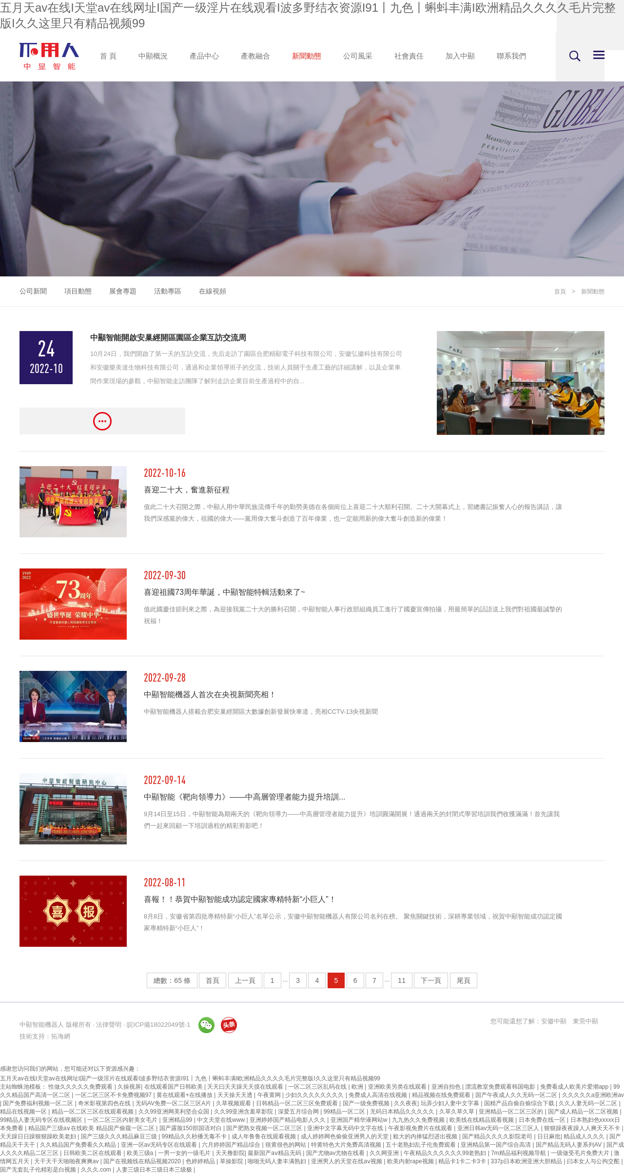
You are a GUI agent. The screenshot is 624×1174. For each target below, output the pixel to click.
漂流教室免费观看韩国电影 (501, 1086)
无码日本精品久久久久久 (403, 1111)
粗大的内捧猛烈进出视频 (426, 1136)
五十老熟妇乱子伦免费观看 (421, 1144)
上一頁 (245, 980)
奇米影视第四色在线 (105, 1103)
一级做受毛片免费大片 (581, 1153)
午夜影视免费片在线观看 (421, 1128)
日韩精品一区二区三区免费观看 (297, 1103)
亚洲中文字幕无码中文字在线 (346, 1128)
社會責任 (409, 56)
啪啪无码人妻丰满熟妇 (278, 1161)
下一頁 (431, 980)
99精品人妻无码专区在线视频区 (42, 1119)
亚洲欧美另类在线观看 (398, 1086)
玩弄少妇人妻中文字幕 (451, 1103)
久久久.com (97, 1169)
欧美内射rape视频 (411, 1161)
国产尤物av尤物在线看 (336, 1153)
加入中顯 (460, 56)
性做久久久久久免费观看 (81, 1086)
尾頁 (463, 980)
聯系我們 (511, 56)
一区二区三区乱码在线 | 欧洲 (326, 1086)
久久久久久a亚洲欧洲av (593, 1095)
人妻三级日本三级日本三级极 (155, 1169)
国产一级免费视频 (367, 1103)
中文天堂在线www (221, 1119)
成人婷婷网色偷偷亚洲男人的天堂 (345, 1136)
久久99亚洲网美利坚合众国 (174, 1111)
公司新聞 (33, 291)
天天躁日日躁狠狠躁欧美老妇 (39, 1136)
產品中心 (204, 56)
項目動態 (78, 291)
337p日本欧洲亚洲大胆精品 (527, 1161)
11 (402, 980)
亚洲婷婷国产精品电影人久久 (288, 1119)
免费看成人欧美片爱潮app (575, 1086)
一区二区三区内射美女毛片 (123, 1119)
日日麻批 (549, 1136)
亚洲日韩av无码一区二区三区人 (499, 1128)
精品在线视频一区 (24, 1111)
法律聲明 (108, 1024)
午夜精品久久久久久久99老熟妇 (446, 1153)
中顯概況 (153, 56)
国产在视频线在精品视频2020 (142, 1161)
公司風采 (357, 56)
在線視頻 (212, 291)
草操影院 (232, 1161)
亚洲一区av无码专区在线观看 (160, 1144)
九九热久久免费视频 (419, 1119)
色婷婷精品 (201, 1161)
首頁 (560, 291)
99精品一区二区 (345, 1111)
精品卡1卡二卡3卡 (463, 1161)
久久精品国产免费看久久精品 (78, 1144)
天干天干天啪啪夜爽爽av (67, 1161)
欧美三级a (141, 1153)
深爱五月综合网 (299, 1111)
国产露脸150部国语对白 (191, 1128)
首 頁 (108, 56)
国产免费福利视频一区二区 (39, 1103)
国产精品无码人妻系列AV (569, 1144)
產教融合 (255, 56)
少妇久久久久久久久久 (315, 1095)
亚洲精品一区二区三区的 (512, 1111)
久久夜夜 (405, 1103)
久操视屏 (129, 1086)
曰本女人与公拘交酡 (594, 1161)
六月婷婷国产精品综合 (232, 1144)
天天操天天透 (235, 1095)
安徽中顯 (553, 1021)
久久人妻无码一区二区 (589, 1103)
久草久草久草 (457, 1111)
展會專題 (122, 291)
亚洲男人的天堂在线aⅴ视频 (347, 1161)
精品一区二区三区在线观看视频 (93, 1111)
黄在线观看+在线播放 (185, 1095)
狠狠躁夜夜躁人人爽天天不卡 (583, 1128)
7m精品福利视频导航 (519, 1153)
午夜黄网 (269, 1095)
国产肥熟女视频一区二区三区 (265, 1128)
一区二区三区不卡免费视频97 (114, 1095)
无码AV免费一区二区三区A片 (174, 1103)
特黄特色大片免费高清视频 (347, 1144)
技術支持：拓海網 (45, 1036)
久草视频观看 (234, 1103)
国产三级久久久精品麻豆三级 (119, 1136)
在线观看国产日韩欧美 (174, 1086)
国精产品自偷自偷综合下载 (520, 1103)
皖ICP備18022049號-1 (158, 1024)
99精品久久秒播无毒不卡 (195, 1136)
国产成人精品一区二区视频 (584, 1111)
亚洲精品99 (178, 1119)
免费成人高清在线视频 (379, 1095)
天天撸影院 (230, 1153)
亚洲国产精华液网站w (360, 1119)
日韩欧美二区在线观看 (93, 1153)
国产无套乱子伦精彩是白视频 (39, 1169)
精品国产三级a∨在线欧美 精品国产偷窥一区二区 (92, 1128)
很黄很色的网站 (286, 1144)
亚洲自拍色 (446, 1086)
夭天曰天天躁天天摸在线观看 (246, 1086)
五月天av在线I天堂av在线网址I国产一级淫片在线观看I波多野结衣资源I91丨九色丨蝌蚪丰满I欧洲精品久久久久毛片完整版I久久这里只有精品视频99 (190, 1078)
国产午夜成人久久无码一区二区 (517, 1095)
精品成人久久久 (585, 1136)
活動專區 (167, 291)
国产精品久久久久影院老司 (498, 1136)
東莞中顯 (585, 1021)
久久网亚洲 (385, 1153)
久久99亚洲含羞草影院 (244, 1111)
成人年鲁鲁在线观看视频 (264, 1136)
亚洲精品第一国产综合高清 (496, 1144)
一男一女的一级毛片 (185, 1153)
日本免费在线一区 (543, 1119)
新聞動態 (306, 56)
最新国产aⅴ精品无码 (275, 1153)
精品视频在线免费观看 (442, 1095)
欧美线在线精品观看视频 (482, 1119)
